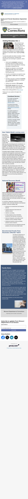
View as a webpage (14, 24)
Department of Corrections (13, 107)
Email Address (4, 324)
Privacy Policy (9, 348)
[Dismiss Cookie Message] (26, 1)
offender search (11, 102)
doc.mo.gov (20, 89)
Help (20, 348)
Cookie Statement (17, 7)
